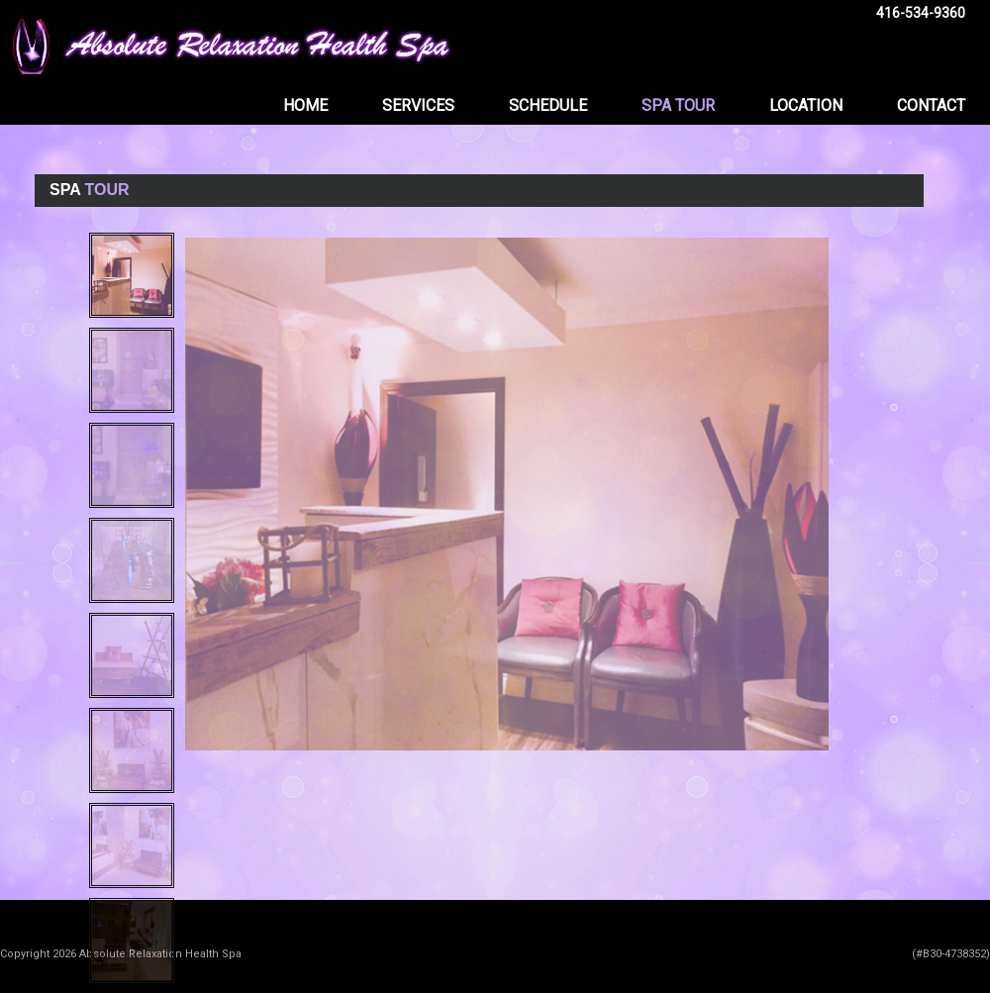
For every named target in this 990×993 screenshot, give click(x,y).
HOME (305, 105)
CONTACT (931, 105)
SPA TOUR (678, 105)
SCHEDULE (548, 105)
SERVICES (418, 105)
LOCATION (805, 105)
